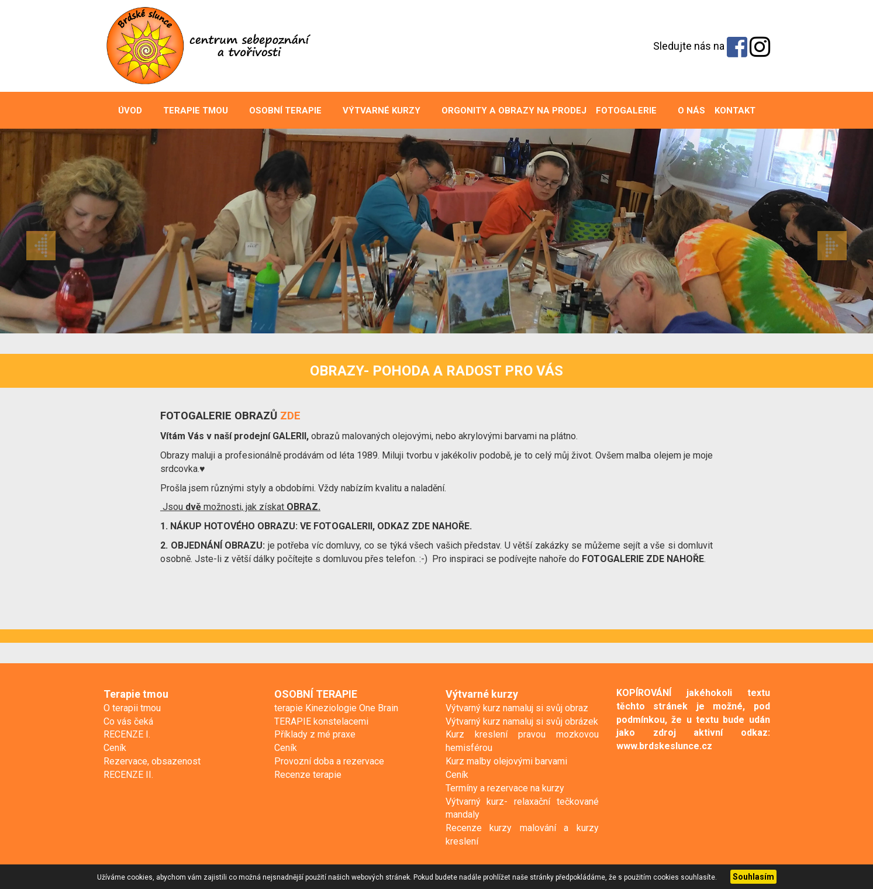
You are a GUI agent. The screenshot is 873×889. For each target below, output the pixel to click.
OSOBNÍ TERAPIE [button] (279, 110)
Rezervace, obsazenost (152, 761)
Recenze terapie (307, 774)
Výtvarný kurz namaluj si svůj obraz (517, 708)
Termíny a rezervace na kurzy (505, 788)
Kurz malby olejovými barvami (506, 761)
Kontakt (735, 110)
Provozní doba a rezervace (329, 761)
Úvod (130, 110)
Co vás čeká (128, 721)
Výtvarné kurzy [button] (375, 110)
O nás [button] (685, 110)
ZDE (290, 415)
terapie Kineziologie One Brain (336, 708)
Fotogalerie (626, 110)
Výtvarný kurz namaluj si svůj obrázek (522, 721)
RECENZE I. (126, 734)
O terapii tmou (132, 708)
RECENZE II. (128, 774)
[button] (65, 231)
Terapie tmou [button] (189, 110)
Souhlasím (753, 876)
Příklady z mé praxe (315, 734)
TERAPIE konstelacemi (321, 721)
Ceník (114, 747)
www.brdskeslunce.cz (664, 746)
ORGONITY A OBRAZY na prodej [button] (508, 110)
